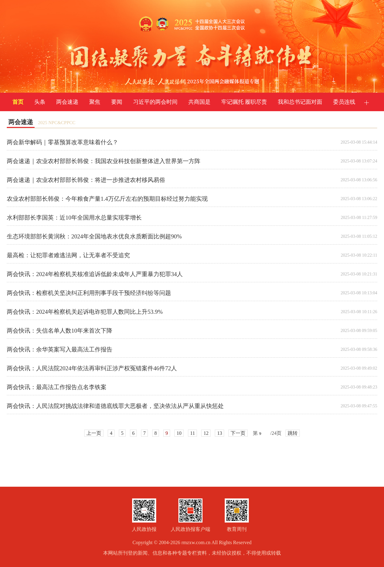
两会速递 (67, 102)
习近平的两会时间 (155, 102)
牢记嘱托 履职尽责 (244, 102)
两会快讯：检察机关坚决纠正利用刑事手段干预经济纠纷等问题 (89, 293)
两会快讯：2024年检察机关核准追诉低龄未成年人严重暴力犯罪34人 (95, 274)
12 (205, 433)
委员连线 (344, 102)
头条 (39, 102)
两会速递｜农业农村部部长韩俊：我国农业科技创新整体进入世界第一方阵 (103, 161)
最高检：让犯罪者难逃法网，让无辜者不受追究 (68, 255)
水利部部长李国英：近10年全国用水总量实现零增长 (74, 217)
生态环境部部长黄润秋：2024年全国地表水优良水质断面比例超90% (94, 236)
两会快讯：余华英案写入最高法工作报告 (59, 349)
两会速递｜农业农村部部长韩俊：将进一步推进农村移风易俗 (86, 180)
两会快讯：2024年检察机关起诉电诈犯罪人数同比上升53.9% (85, 312)
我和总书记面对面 (300, 102)
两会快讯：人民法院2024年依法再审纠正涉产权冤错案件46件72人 (92, 368)
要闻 (116, 102)
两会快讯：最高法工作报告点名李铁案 (56, 387)
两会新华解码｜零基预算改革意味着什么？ (62, 142)
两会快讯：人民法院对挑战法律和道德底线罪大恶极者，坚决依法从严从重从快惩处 (115, 406)
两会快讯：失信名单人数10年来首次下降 (59, 330)
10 (179, 433)
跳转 (293, 433)
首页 (17, 102)
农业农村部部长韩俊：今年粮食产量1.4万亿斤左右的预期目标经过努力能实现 (107, 198)
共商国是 (199, 102)
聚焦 (94, 102)
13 (219, 433)
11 (192, 433)
